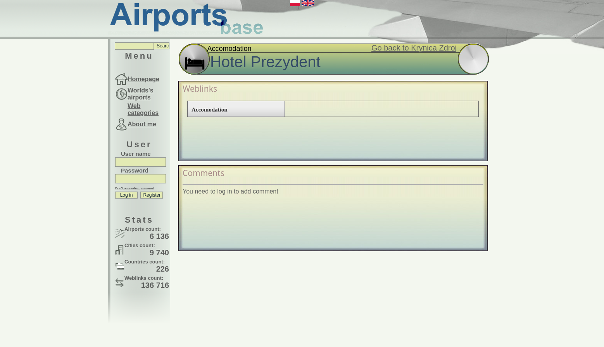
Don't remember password (134, 188)
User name (136, 153)
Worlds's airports (141, 94)
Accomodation (210, 109)
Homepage (143, 79)
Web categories (143, 109)
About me (142, 124)
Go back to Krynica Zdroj (414, 48)
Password (134, 170)
